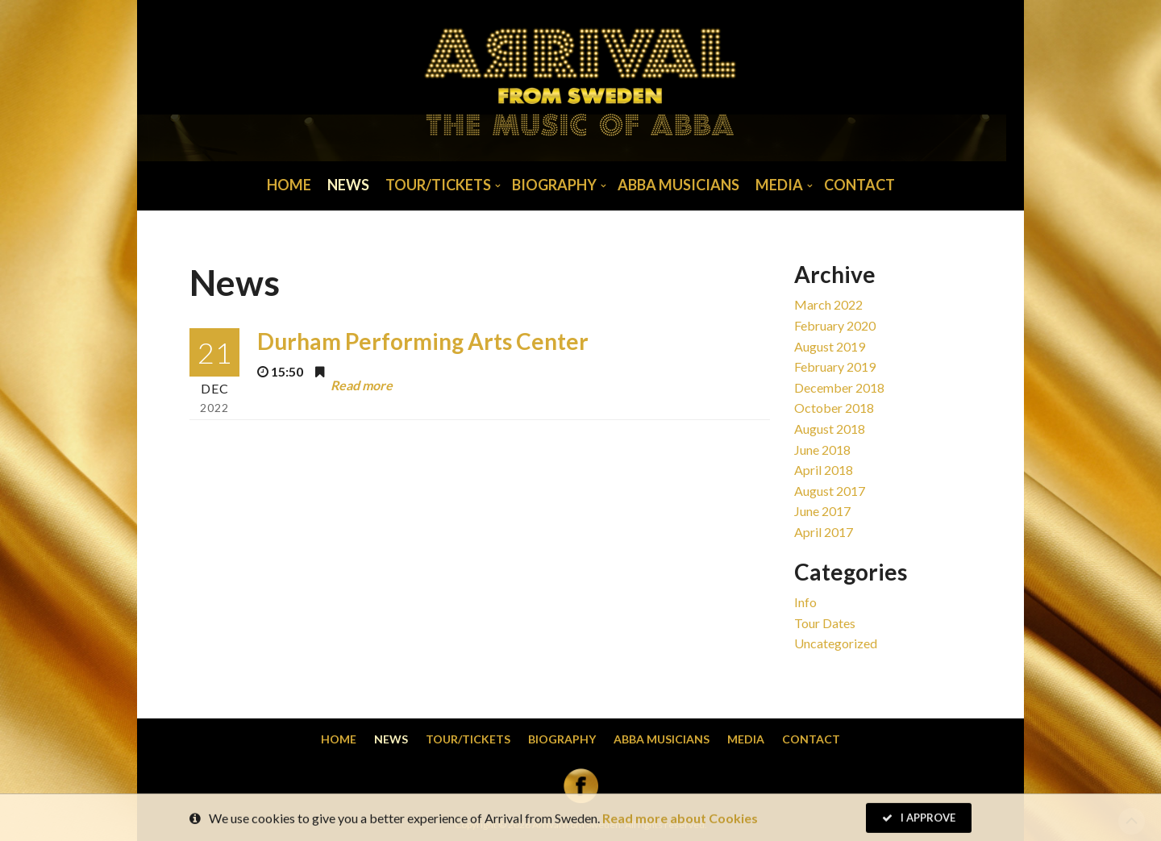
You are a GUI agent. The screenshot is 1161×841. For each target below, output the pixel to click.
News (348, 185)
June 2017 (822, 510)
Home (289, 185)
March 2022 (828, 304)
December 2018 (839, 387)
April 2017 (823, 531)
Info (805, 602)
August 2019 (829, 346)
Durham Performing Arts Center (423, 341)
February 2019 (835, 366)
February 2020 (835, 325)
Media (779, 185)
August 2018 (829, 428)
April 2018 (823, 469)
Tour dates (824, 623)
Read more (362, 385)
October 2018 (834, 407)
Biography (554, 185)
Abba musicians (678, 185)
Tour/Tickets (438, 185)
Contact (859, 185)
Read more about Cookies (680, 820)
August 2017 (829, 490)
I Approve (918, 820)
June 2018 (822, 449)
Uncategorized (835, 643)
